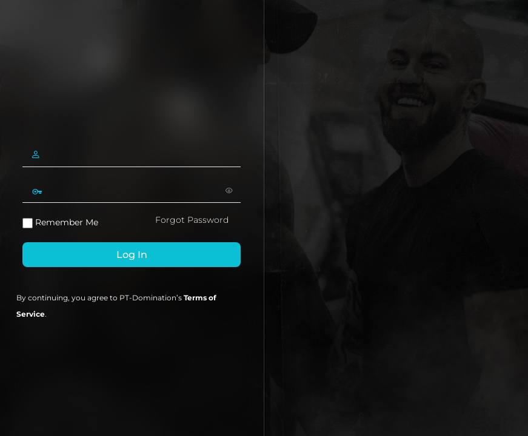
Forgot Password (192, 219)
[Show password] (229, 190)
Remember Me (60, 222)
